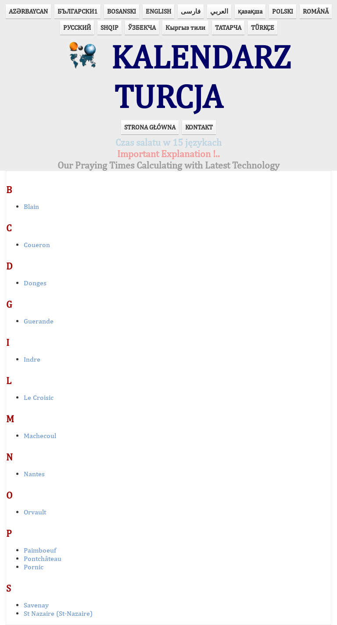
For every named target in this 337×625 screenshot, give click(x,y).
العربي (219, 11)
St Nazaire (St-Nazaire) (58, 613)
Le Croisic (39, 397)
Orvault (35, 512)
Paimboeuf (40, 550)
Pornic (33, 567)
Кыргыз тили (185, 27)
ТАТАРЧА (228, 27)
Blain (31, 206)
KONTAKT (199, 127)
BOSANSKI (121, 11)
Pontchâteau (42, 558)
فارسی (191, 11)
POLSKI (282, 11)
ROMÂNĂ (316, 11)
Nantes (34, 474)
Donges (35, 283)
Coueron (37, 245)
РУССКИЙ (77, 27)
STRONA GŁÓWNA (150, 127)
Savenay (36, 605)
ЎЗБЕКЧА (142, 27)
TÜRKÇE (262, 27)
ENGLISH (158, 11)
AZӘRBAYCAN (28, 11)
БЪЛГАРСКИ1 (77, 11)
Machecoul (40, 435)
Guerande (39, 321)
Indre (32, 359)
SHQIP (109, 27)
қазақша (250, 11)
